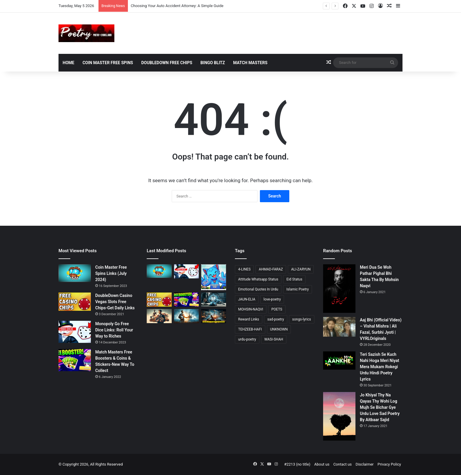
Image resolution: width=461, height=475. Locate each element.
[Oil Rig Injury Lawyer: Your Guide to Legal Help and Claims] (213, 316)
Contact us (342, 464)
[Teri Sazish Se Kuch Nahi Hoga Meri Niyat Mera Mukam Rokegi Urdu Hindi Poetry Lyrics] (339, 360)
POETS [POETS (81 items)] (276, 309)
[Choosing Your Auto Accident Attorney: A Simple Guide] (213, 300)
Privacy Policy (389, 464)
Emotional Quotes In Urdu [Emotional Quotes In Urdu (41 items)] (258, 289)
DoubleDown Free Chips (166, 62)
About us (322, 464)
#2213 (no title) (297, 464)
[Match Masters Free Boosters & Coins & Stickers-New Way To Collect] (75, 360)
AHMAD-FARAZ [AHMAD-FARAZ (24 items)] (271, 269)
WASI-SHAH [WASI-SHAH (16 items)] (273, 339)
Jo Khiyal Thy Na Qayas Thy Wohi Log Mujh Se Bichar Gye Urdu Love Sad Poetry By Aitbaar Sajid (380, 407)
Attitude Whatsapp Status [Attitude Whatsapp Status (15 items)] (258, 279)
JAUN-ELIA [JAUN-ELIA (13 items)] (246, 299)
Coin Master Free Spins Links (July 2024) (111, 273)
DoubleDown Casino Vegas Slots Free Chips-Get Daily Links (115, 301)
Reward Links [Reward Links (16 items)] (248, 319)
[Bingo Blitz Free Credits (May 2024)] (213, 277)
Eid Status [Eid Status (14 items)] (294, 279)
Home (68, 62)
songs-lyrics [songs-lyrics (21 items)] (301, 319)
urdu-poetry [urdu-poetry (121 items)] (247, 339)
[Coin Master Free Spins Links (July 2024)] (75, 273)
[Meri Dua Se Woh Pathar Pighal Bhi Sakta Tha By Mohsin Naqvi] (339, 288)
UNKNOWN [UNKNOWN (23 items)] (279, 329)
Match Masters (250, 62)
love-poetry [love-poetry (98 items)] (272, 299)
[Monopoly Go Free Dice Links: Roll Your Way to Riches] (75, 332)
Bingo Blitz (213, 62)
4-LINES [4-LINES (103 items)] (244, 269)
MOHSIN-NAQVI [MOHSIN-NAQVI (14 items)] (250, 309)
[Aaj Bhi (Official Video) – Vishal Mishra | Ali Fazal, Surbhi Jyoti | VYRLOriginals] (339, 327)
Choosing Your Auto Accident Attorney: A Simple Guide (177, 6)
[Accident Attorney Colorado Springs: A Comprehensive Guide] (159, 316)
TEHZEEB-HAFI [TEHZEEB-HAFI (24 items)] (250, 329)
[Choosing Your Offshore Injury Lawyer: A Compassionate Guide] (186, 316)
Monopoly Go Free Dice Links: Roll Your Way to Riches (114, 329)
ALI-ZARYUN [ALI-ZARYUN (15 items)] (300, 269)
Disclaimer (364, 464)
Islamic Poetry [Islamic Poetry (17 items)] (297, 289)
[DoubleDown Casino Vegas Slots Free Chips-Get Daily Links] (75, 302)
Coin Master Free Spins (108, 62)
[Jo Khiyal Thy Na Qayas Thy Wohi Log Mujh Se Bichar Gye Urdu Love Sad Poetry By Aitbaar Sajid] (339, 416)
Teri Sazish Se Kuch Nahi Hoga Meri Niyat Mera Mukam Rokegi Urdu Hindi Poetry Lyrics (379, 366)
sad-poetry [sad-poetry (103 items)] (275, 319)
